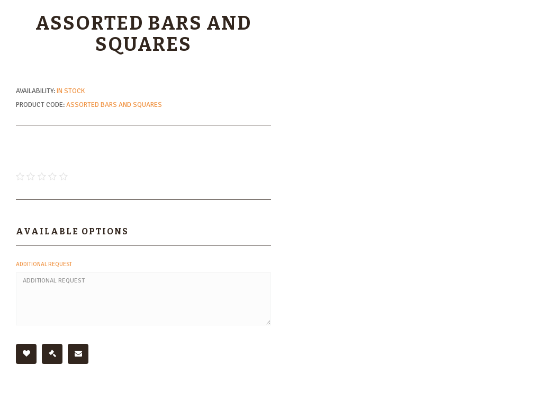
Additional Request (44, 264)
